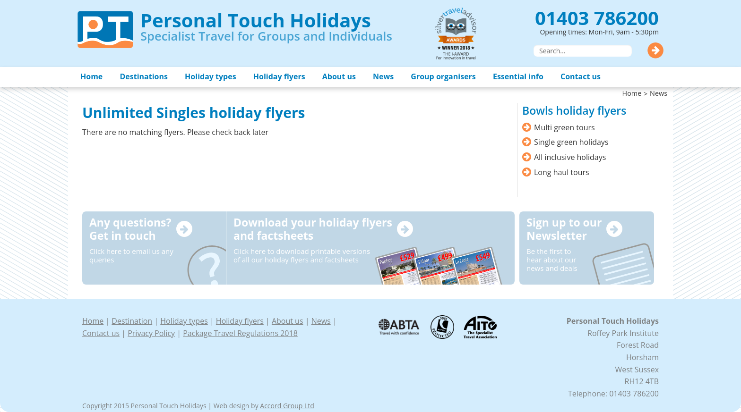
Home (91, 76)
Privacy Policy (151, 333)
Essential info (518, 76)
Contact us (580, 76)
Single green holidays (571, 142)
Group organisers (443, 76)
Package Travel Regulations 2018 (240, 333)
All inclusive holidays (570, 157)
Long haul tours (561, 172)
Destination (132, 321)
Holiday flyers (279, 76)
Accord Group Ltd (287, 405)
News (383, 76)
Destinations (143, 76)
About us (339, 76)
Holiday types (210, 76)
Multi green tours (564, 127)
